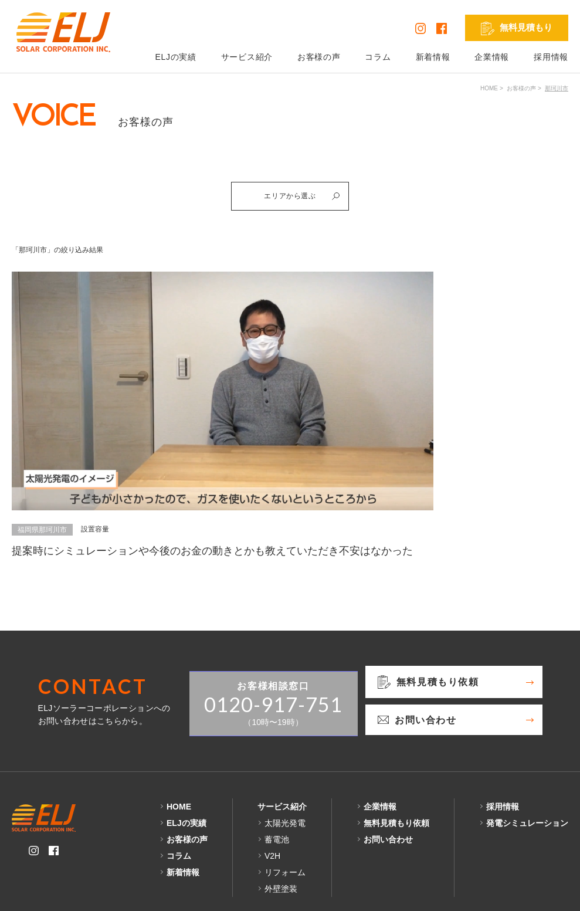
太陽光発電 (285, 768)
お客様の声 (319, 57)
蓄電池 (276, 785)
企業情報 (491, 57)
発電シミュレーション (527, 768)
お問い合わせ (388, 785)
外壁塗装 (280, 834)
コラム (378, 57)
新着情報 (433, 57)
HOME (489, 88)
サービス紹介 (247, 57)
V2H (272, 801)
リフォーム (285, 817)
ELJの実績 (175, 57)
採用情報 (551, 57)
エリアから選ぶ (306, 199)
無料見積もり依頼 (396, 768)
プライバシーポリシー (54, 893)
